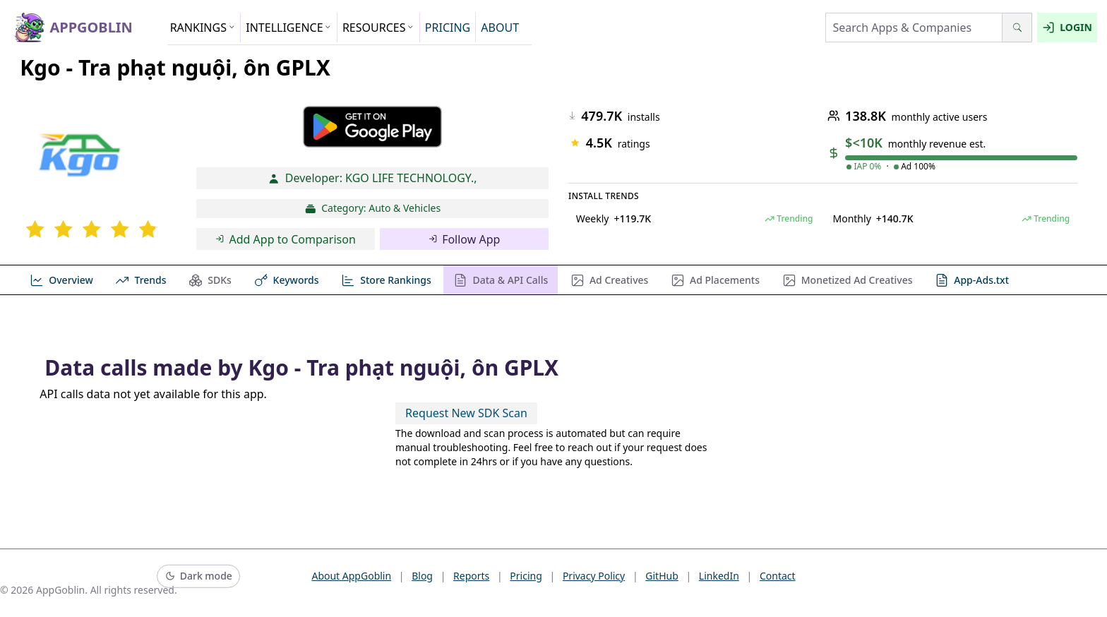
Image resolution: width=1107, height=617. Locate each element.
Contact (778, 575)
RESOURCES (378, 27)
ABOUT (500, 27)
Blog (422, 575)
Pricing (525, 575)
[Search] (1017, 27)
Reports (471, 575)
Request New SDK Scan (466, 413)
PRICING (447, 27)
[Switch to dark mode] (198, 576)
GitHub (661, 575)
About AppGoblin (351, 575)
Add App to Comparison (285, 239)
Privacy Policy (594, 575)
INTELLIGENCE (289, 27)
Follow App (465, 239)
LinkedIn (719, 575)
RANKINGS (203, 27)
